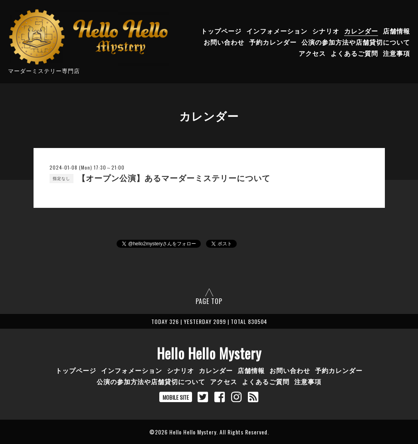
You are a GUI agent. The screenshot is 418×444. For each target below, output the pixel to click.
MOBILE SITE (175, 397)
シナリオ (325, 31)
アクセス (312, 53)
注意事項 (396, 53)
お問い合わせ (224, 42)
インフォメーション (276, 31)
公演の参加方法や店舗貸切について (355, 42)
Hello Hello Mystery (209, 353)
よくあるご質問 (354, 53)
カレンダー (361, 31)
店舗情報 (396, 31)
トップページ (221, 31)
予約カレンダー (273, 42)
